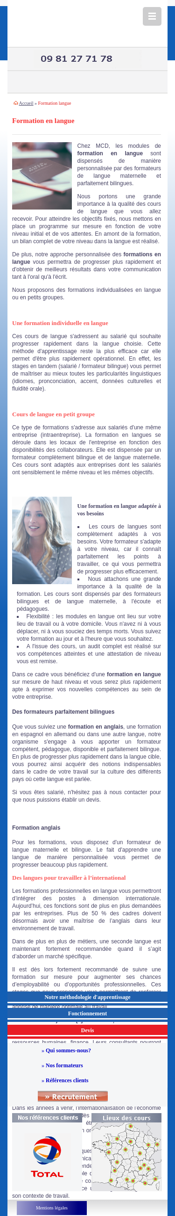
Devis (87, 1030)
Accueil (26, 103)
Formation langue (54, 103)
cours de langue (46, 336)
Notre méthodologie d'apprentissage (87, 997)
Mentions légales (52, 1207)
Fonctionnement (87, 1013)
